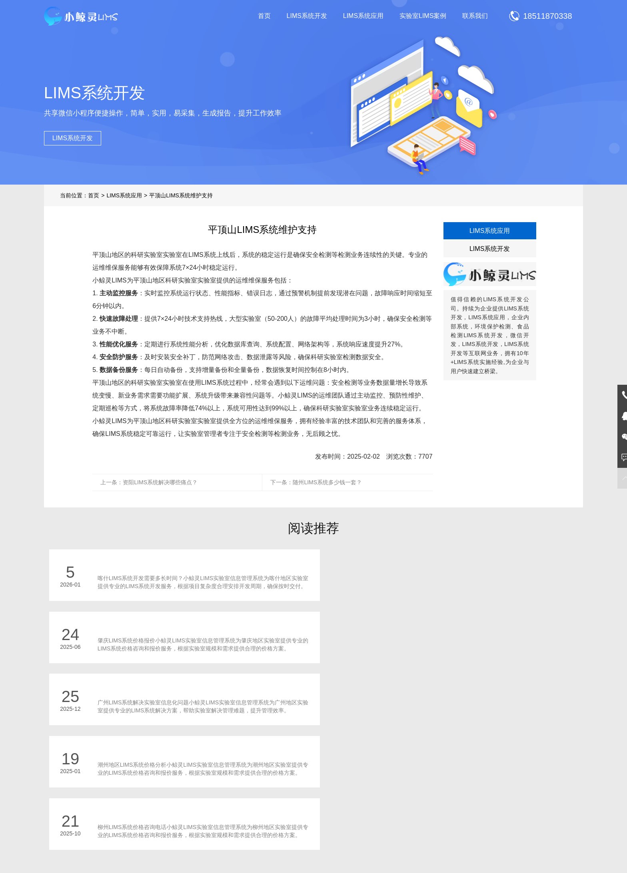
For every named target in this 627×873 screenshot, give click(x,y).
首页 (264, 15)
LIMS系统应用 (363, 15)
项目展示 (237, 816)
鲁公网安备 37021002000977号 (399, 852)
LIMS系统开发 (307, 15)
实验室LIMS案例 (422, 15)
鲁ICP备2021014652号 (329, 852)
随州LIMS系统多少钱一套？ (327, 482)
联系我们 (475, 15)
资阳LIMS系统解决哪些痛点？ (160, 482)
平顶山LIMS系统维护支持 (181, 195)
